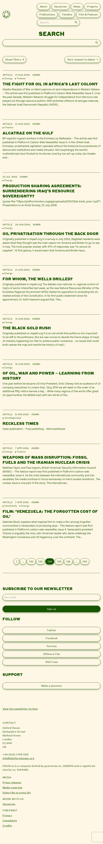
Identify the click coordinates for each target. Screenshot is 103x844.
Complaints (10, 820)
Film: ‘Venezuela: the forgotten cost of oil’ (50, 514)
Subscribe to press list (17, 792)
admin (36, 74)
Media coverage (12, 787)
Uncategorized (12, 417)
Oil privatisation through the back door (51, 233)
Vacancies (9, 804)
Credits (7, 825)
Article (8, 74)
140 (84, 561)
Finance (21, 78)
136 (68, 561)
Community (10, 505)
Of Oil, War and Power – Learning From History (48, 376)
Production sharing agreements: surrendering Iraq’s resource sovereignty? (42, 190)
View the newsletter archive (20, 708)
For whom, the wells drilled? (38, 278)
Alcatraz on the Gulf (28, 132)
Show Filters (13, 59)
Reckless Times (21, 423)
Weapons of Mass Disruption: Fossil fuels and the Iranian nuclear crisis (46, 460)
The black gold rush (27, 327)
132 (31, 561)
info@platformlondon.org (18, 758)
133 (40, 561)
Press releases (12, 782)
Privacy (7, 815)
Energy (8, 78)
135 (59, 561)
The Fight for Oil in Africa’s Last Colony (50, 83)
